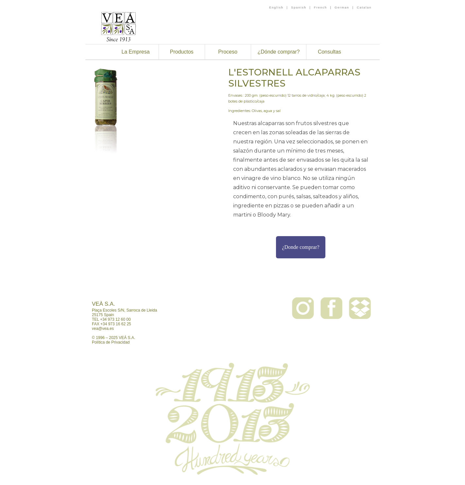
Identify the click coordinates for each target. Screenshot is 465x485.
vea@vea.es (103, 328)
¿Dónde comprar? (279, 52)
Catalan (364, 7)
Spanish (298, 7)
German (342, 7)
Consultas (329, 52)
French (320, 7)
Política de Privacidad (110, 342)
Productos (181, 52)
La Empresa (135, 52)
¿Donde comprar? (300, 247)
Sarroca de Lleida (141, 310)
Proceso (227, 52)
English (276, 7)
